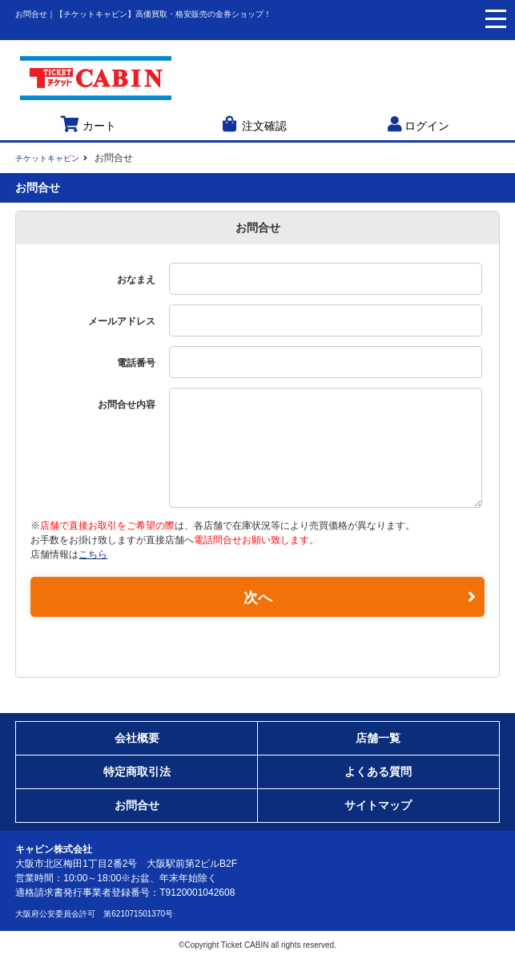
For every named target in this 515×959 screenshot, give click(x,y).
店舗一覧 (378, 737)
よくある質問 (378, 771)
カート (88, 124)
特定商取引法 (137, 771)
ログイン (418, 124)
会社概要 (137, 737)
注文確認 (253, 124)
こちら (92, 554)
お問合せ (137, 805)
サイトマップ (378, 805)
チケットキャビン (47, 158)
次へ (359, 597)
